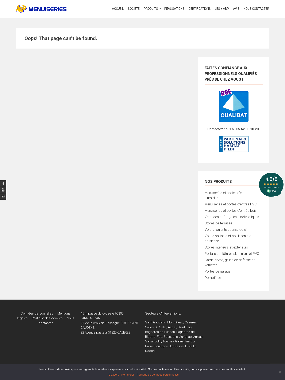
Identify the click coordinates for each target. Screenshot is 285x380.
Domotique (213, 278)
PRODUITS (151, 8)
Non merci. (128, 374)
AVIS (236, 8)
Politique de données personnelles (158, 374)
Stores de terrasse (218, 223)
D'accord (113, 374)
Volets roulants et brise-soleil (226, 230)
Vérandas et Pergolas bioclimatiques (232, 217)
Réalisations (174, 8)
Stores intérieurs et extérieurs (226, 247)
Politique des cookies (47, 318)
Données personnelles (37, 313)
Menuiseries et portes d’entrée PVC (231, 204)
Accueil (118, 8)
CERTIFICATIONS (200, 8)
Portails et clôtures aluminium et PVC (232, 254)
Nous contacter (256, 8)
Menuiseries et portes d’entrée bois (231, 211)
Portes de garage (218, 271)
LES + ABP (222, 8)
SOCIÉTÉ (134, 8)
